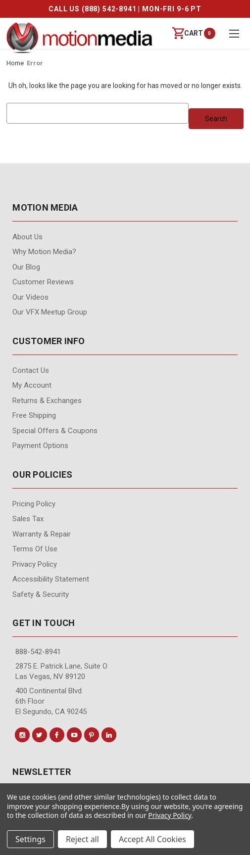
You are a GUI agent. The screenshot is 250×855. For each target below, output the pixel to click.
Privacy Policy (34, 564)
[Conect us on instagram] (22, 734)
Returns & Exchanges (47, 400)
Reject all (82, 839)
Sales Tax (28, 518)
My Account (31, 385)
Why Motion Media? (44, 251)
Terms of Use (34, 548)
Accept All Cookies (152, 839)
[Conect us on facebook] (57, 734)
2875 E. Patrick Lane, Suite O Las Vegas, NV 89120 (61, 671)
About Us (27, 236)
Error (35, 63)
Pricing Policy (33, 503)
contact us (30, 370)
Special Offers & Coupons (55, 430)
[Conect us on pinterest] (91, 734)
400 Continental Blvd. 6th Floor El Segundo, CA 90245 (51, 701)
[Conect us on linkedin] (108, 734)
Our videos (30, 297)
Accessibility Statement (50, 579)
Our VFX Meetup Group (49, 312)
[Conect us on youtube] (74, 734)
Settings (30, 839)
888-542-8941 (38, 651)
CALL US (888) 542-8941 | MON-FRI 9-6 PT (125, 8)
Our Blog (26, 267)
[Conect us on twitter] (39, 734)
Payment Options (40, 445)
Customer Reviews (43, 281)
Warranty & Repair (41, 534)
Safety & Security (40, 594)
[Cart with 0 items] (187, 33)
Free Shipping (34, 415)
